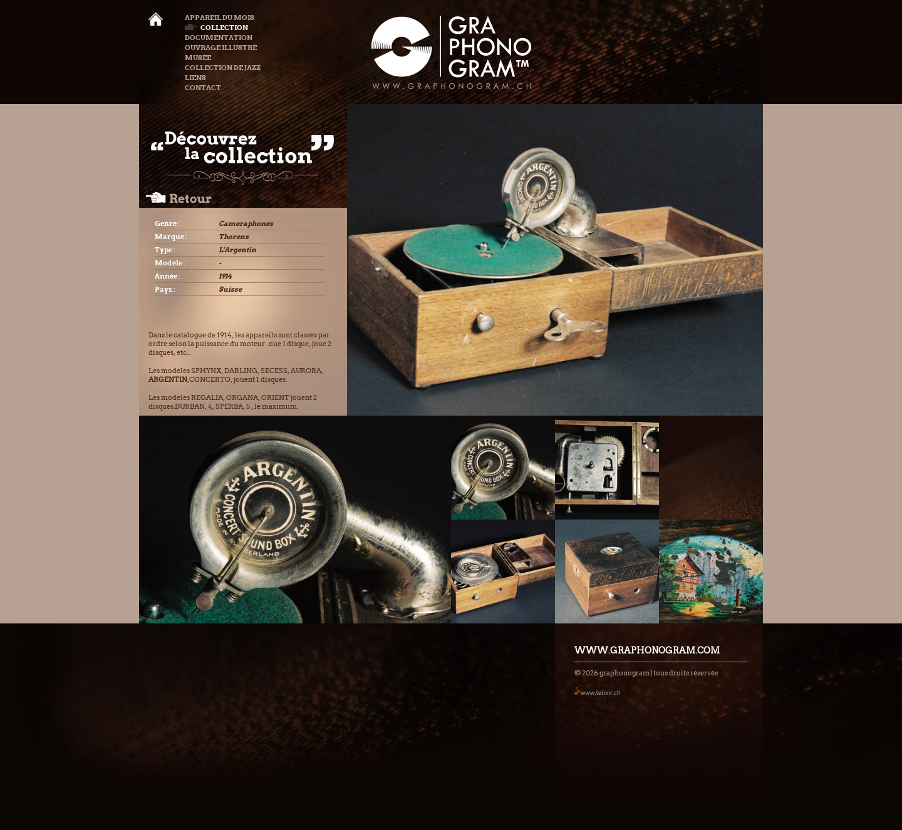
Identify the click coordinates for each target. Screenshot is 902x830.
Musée (198, 57)
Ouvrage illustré (221, 47)
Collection (216, 27)
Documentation (218, 37)
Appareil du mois (219, 17)
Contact (203, 87)
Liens (195, 77)
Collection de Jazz (223, 67)
